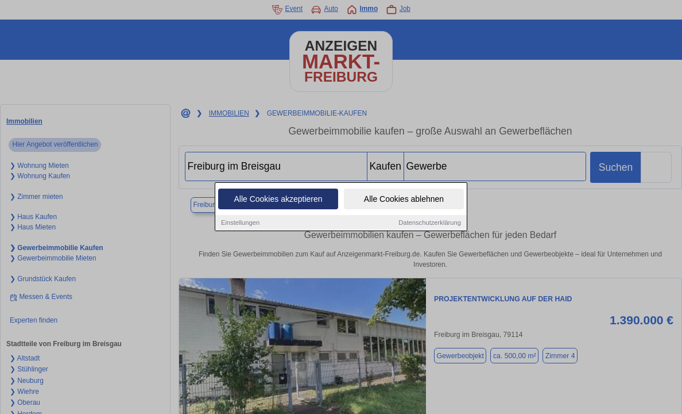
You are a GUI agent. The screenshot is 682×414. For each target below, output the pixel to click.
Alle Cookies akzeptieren (278, 200)
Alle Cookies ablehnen (404, 200)
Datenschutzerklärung (429, 223)
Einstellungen (240, 223)
